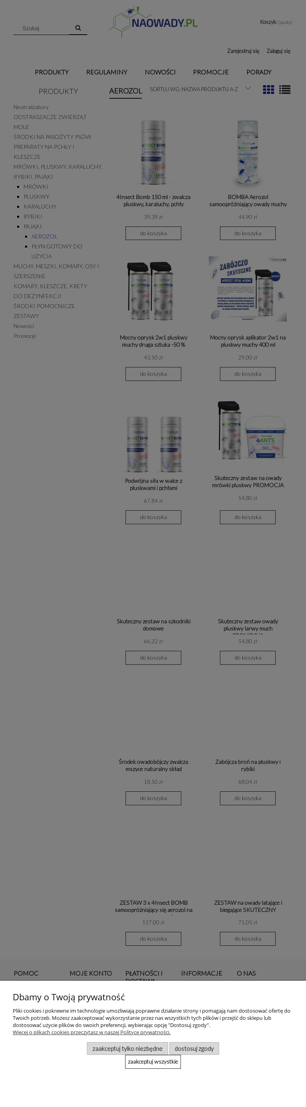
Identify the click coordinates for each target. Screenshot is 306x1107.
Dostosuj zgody (194, 1048)
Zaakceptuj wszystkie (153, 1061)
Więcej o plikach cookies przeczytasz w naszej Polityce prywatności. (92, 1032)
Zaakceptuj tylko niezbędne (127, 1048)
